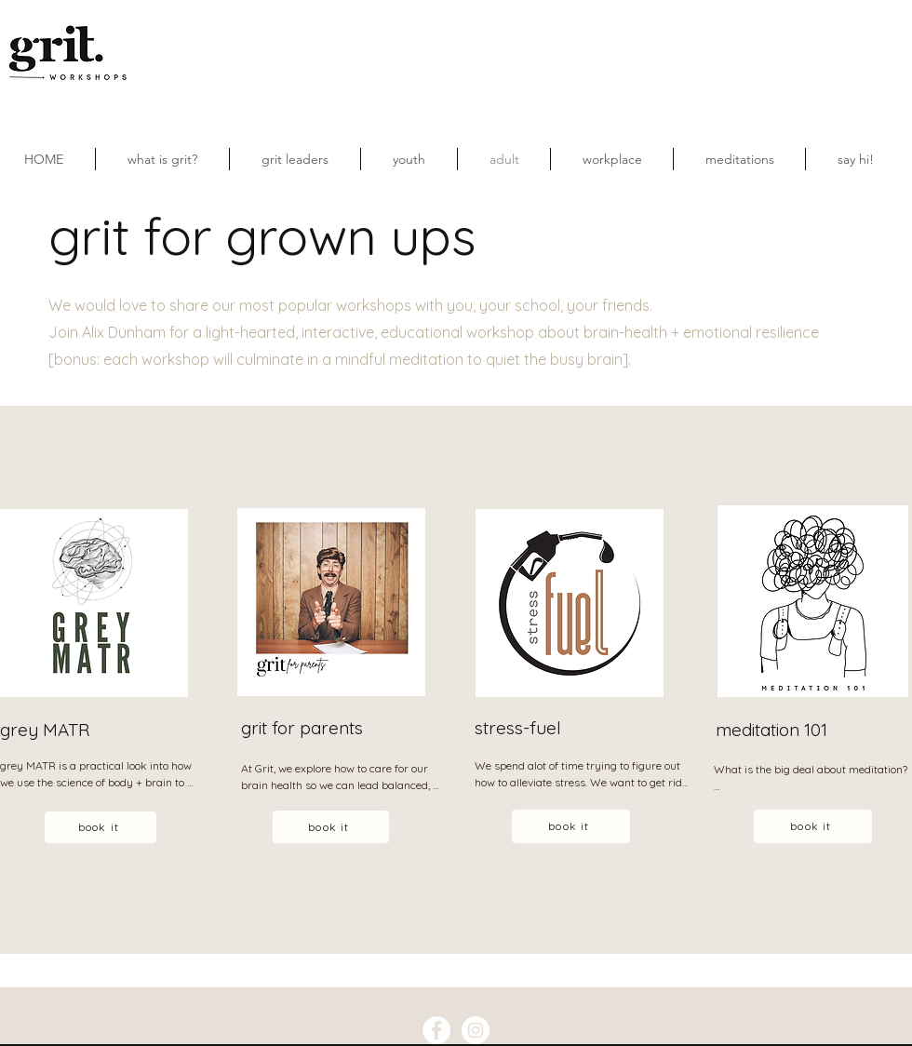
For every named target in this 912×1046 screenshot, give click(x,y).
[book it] (100, 827)
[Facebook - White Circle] (436, 1030)
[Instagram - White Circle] (476, 1030)
